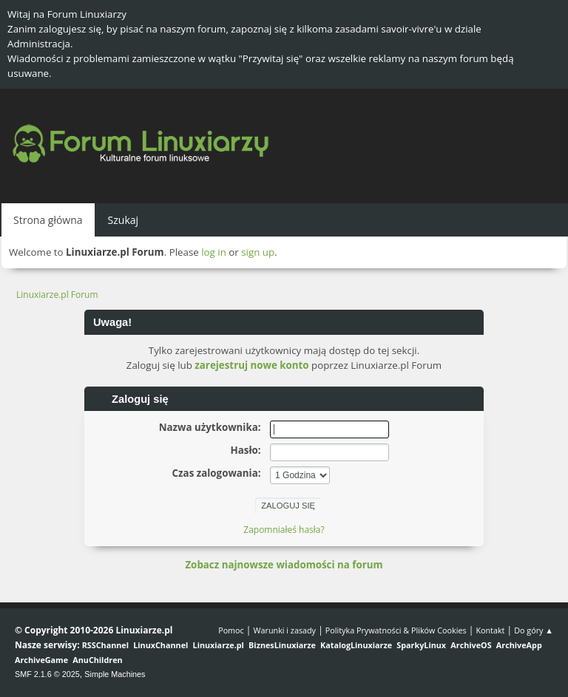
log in (213, 252)
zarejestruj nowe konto (251, 365)
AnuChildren (97, 659)
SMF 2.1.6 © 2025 (47, 674)
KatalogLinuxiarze (356, 644)
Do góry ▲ (533, 630)
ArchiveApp (519, 644)
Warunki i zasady (285, 630)
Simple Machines (114, 674)
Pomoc (231, 630)
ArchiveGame (41, 659)
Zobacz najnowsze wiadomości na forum (283, 564)
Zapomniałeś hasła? (283, 529)
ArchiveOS (470, 644)
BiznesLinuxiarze (282, 644)
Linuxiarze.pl (218, 644)
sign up (257, 252)
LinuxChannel (160, 644)
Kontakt (490, 630)
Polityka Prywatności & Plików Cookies (396, 630)
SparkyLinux (421, 644)
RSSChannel (105, 644)
